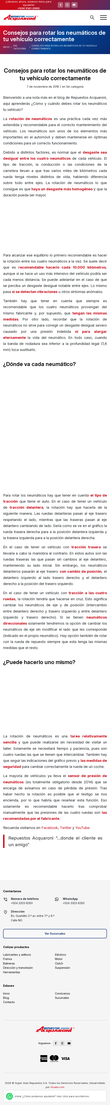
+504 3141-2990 (28, 8)
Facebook (49, 827)
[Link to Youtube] (74, 5)
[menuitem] (103, 17)
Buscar (92, 17)
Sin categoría (19, 47)
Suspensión (62, 967)
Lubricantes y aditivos (17, 954)
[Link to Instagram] (67, 5)
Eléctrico (60, 954)
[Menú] (103, 17)
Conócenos (62, 993)
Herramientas (11, 972)
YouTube (82, 827)
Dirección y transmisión (18, 967)
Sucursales (62, 997)
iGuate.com (57, 1087)
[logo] (20, 17)
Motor (59, 959)
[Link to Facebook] (60, 5)
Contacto (9, 1002)
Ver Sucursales (55, 933)
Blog (6, 997)
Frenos (7, 959)
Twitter (65, 827)
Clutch (59, 963)
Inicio (6, 47)
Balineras (9, 963)
